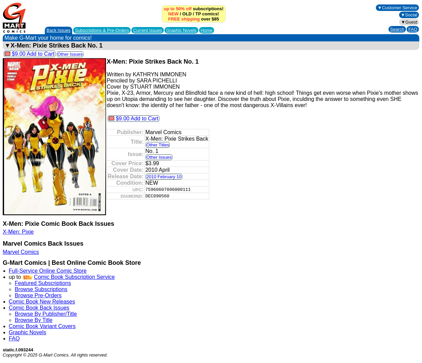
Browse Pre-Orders (38, 295)
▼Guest (409, 22)
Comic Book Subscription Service (74, 277)
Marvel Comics (21, 252)
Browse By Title (33, 320)
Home (207, 30)
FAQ (412, 29)
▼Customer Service (397, 7)
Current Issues (147, 30)
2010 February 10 (164, 176)
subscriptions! (194, 8)
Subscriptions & (102, 30)
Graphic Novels (181, 30)
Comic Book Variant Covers (42, 326)
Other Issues (70, 54)
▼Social (409, 14)
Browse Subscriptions (41, 289)
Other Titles (157, 144)
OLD (187, 13)
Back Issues (58, 30)
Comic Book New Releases (42, 301)
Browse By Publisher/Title (46, 314)
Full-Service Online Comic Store (48, 271)
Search (397, 29)
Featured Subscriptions (43, 283)
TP (198, 13)
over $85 (193, 19)
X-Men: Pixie (18, 232)
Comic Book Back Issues (39, 308)
